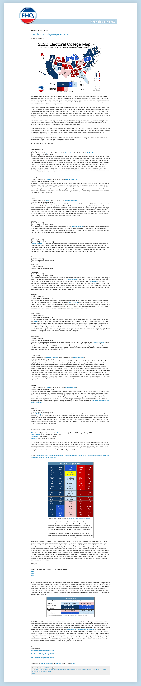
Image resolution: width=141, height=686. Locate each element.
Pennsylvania (35, 434)
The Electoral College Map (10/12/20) (42, 657)
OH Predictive (91, 153)
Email (73, 663)
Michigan (34, 438)
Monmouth (68, 153)
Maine (90, 669)
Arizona (51, 669)
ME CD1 (95, 669)
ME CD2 (100, 669)
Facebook (58, 663)
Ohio (32, 433)
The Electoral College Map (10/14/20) (42, 650)
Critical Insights (93, 281)
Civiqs (48, 179)
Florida (79, 669)
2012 (32, 573)
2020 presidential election (42, 669)
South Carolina (43, 671)
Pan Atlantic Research (70, 279)
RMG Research (73, 302)
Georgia (84, 669)
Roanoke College (70, 387)
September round (62, 433)
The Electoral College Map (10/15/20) (50, 34)
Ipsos (47, 153)
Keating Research (71, 179)
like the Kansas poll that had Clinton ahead (81, 629)
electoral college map (72, 669)
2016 (32, 571)
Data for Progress (77, 226)
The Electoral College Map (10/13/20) (42, 654)
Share (33, 673)
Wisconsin (34, 436)
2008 (32, 575)
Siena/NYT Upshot (52, 357)
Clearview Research (71, 200)
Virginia (49, 671)
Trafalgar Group (41, 414)
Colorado (55, 669)
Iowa (88, 669)
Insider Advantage (98, 342)
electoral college (62, 669)
